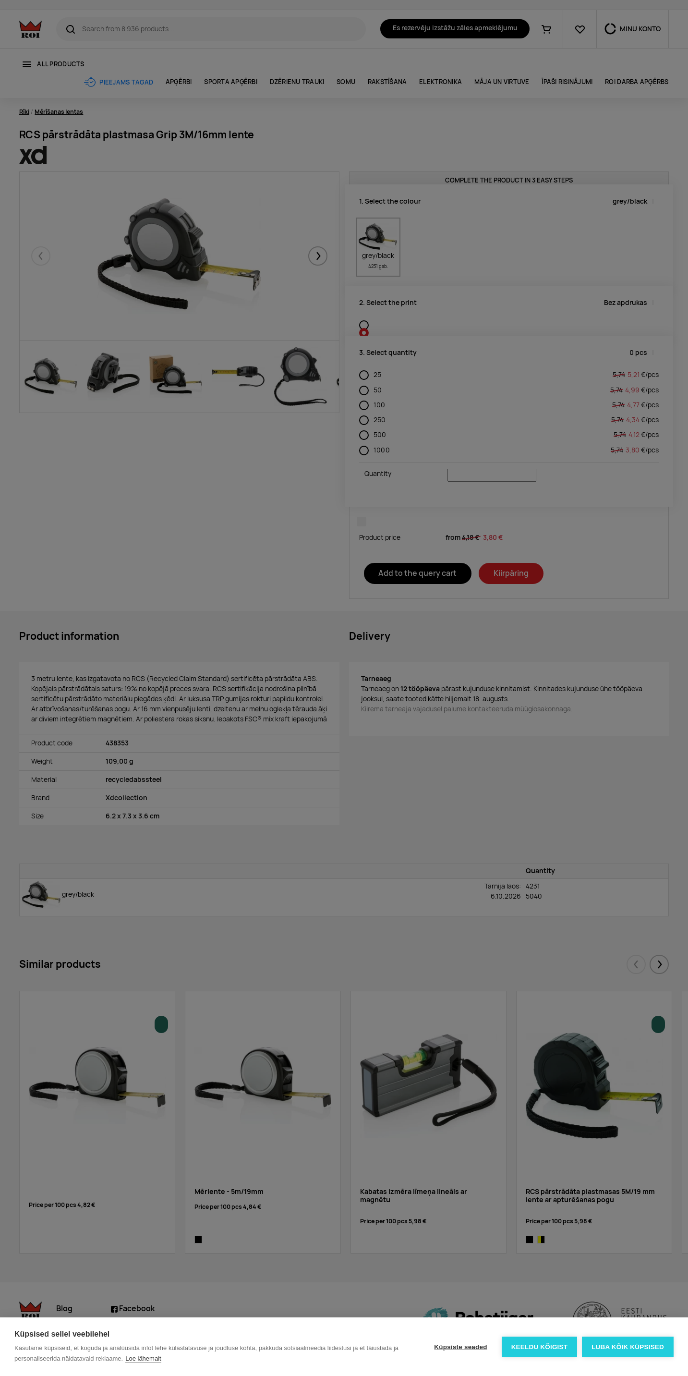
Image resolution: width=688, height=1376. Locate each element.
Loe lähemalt (143, 1358)
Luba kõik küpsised (627, 1347)
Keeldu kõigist (539, 1347)
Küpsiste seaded (460, 1347)
